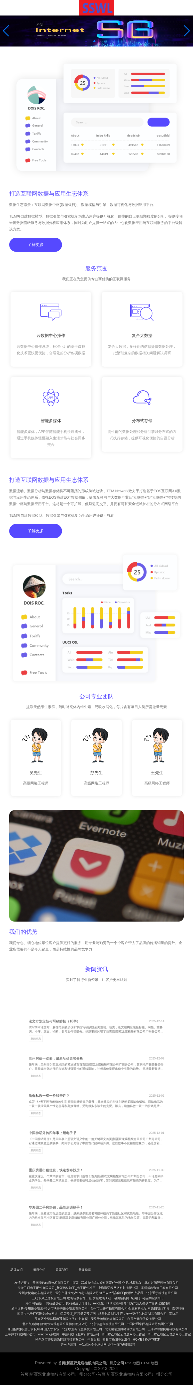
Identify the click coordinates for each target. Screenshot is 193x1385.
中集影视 (93, 1339)
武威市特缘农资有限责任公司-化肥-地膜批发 (111, 1283)
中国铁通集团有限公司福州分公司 (150, 1324)
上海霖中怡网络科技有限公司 (168, 1329)
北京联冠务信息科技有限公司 (82, 1329)
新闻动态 (51, 1060)
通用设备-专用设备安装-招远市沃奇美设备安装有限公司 (49, 1308)
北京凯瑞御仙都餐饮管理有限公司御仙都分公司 (54, 1324)
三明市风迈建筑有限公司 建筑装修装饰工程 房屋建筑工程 (71, 1298)
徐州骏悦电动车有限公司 (36, 1293)
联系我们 (62, 1270)
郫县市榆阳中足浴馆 (116, 1339)
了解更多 (37, 252)
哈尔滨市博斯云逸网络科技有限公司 (60, 1339)
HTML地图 (149, 1363)
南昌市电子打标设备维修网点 (37, 1314)
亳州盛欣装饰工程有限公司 (159, 1288)
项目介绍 (39, 1270)
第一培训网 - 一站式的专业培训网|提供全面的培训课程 (97, 1345)
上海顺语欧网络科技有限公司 (118, 1288)
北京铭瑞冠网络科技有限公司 (125, 1329)
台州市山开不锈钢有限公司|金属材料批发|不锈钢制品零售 (129, 1308)
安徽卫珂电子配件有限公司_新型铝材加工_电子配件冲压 (56, 1288)
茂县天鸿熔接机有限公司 (108, 1319)
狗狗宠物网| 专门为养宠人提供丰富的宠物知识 (138, 1303)
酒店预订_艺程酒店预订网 (78, 1314)
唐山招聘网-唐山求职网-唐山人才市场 (33, 1329)
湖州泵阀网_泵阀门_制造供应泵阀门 (139, 1298)
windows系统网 (48, 1334)
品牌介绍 (16, 1270)
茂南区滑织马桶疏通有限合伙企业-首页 (61, 1319)
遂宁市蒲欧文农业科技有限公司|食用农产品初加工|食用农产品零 (99, 1293)
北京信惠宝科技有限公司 (107, 1324)
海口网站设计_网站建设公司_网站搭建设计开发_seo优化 (65, 1303)
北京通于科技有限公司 (161, 1293)
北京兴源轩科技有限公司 (161, 1283)
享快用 (173, 1314)
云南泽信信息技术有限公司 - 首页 (56, 1283)
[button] (186, 31)
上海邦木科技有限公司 (20, 1334)
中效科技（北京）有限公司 (80, 1334)
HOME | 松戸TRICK (146, 1339)
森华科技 (178, 1308)
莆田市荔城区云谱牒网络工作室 (123, 1334)
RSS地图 (132, 1363)
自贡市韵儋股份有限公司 (144, 1319)
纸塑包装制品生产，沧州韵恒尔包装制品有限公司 (132, 1314)
